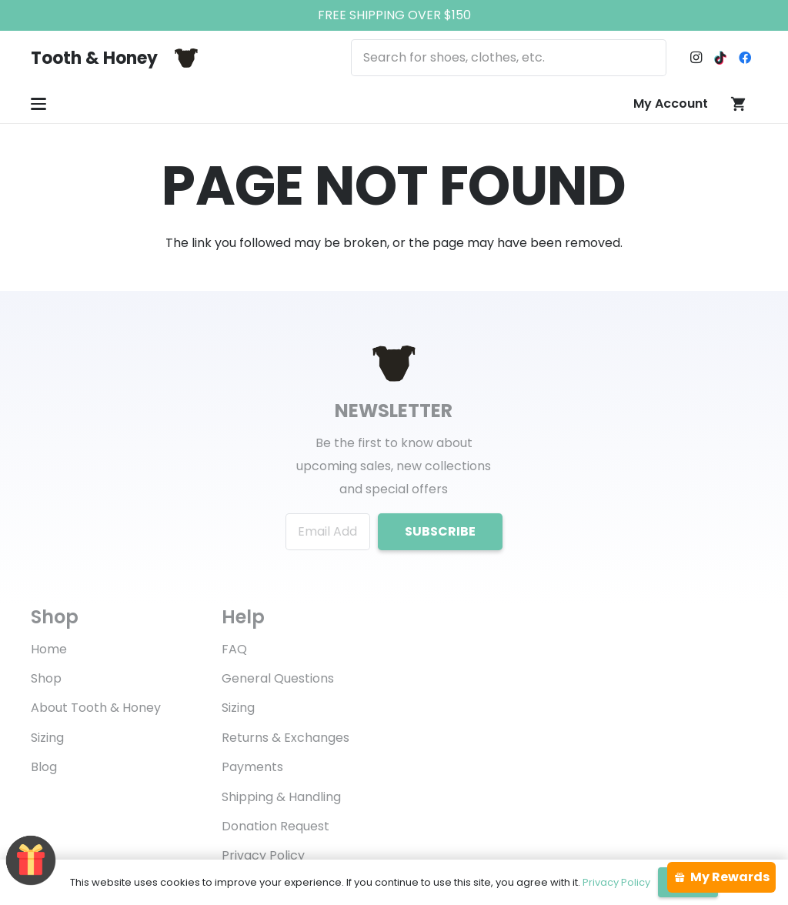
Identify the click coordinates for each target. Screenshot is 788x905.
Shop (46, 678)
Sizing (47, 737)
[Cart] (738, 104)
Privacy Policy (263, 855)
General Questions (278, 678)
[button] (38, 104)
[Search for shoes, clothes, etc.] (508, 57)
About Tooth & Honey (96, 707)
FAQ (234, 649)
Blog (44, 767)
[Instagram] (695, 57)
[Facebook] (745, 57)
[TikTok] (720, 57)
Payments (252, 767)
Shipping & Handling (281, 797)
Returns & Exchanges (285, 737)
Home (49, 649)
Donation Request (275, 826)
